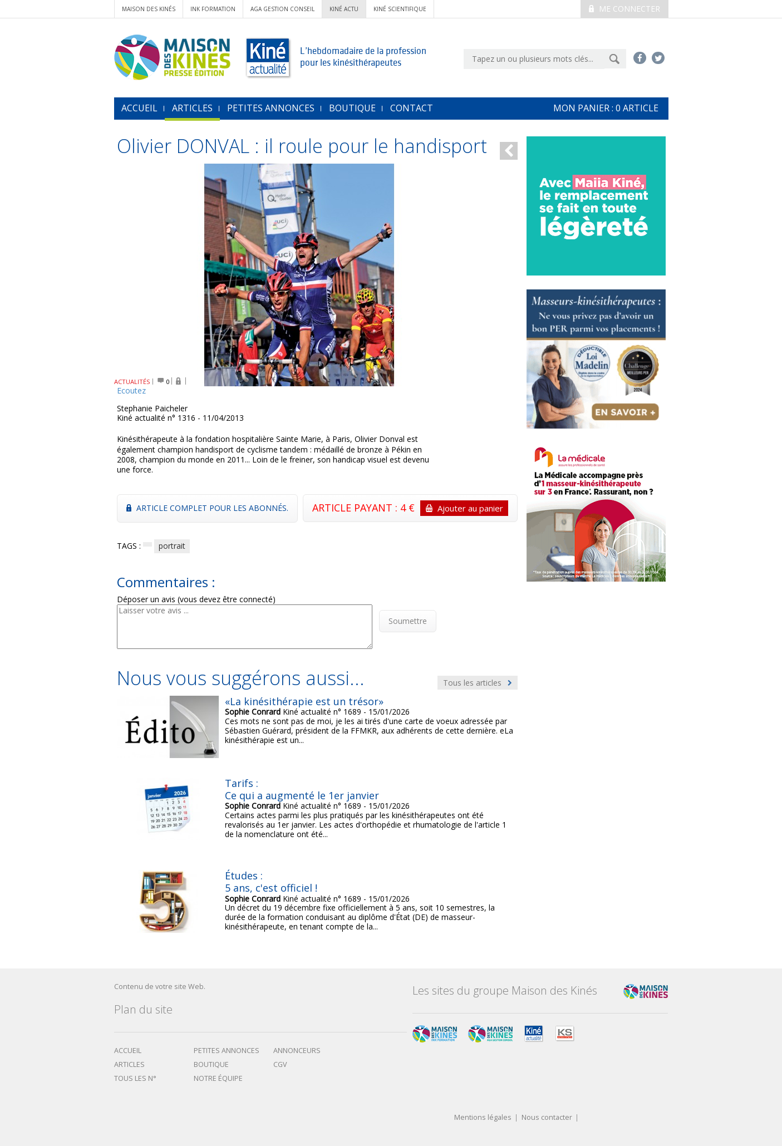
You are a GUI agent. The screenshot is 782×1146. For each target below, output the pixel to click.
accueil (139, 108)
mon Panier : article (605, 108)
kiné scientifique (399, 9)
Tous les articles (477, 682)
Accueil (127, 1050)
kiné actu (343, 9)
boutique (211, 1064)
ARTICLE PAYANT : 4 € (410, 508)
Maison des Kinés (148, 9)
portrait (172, 545)
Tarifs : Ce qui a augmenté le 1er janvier (302, 789)
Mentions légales (483, 1118)
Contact (411, 108)
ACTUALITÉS (132, 381)
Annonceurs (297, 1050)
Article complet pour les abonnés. (207, 508)
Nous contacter (547, 1118)
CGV (280, 1064)
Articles (192, 108)
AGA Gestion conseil (282, 9)
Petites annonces (270, 108)
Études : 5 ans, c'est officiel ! (271, 881)
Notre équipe (218, 1078)
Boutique (352, 108)
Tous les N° (135, 1078)
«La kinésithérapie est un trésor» (304, 701)
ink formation (212, 9)
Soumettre (407, 621)
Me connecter (624, 8)
